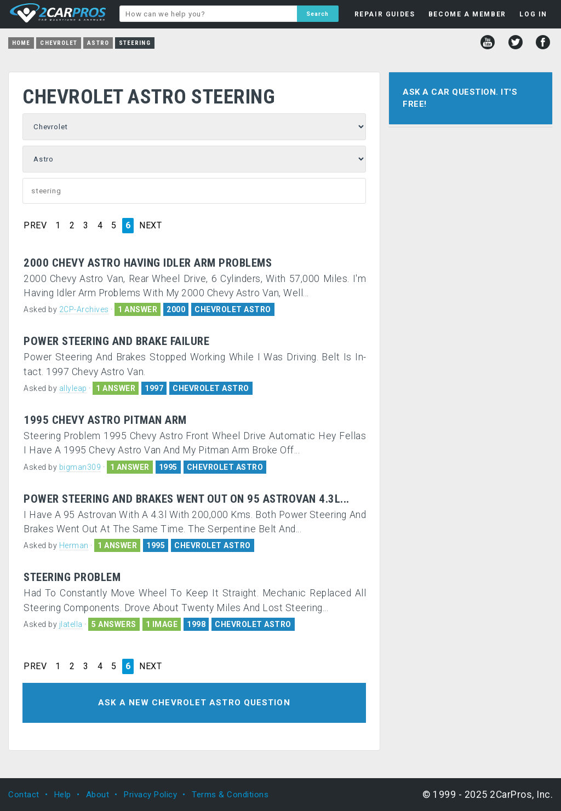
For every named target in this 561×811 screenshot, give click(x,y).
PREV (35, 225)
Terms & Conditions (230, 795)
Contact (23, 795)
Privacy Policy (150, 795)
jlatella (71, 624)
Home (21, 43)
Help (62, 795)
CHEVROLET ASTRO (232, 309)
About (98, 795)
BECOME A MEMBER (467, 14)
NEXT (150, 225)
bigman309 (80, 467)
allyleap (73, 388)
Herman (74, 545)
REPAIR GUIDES (384, 14)
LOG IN (533, 14)
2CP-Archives (84, 309)
